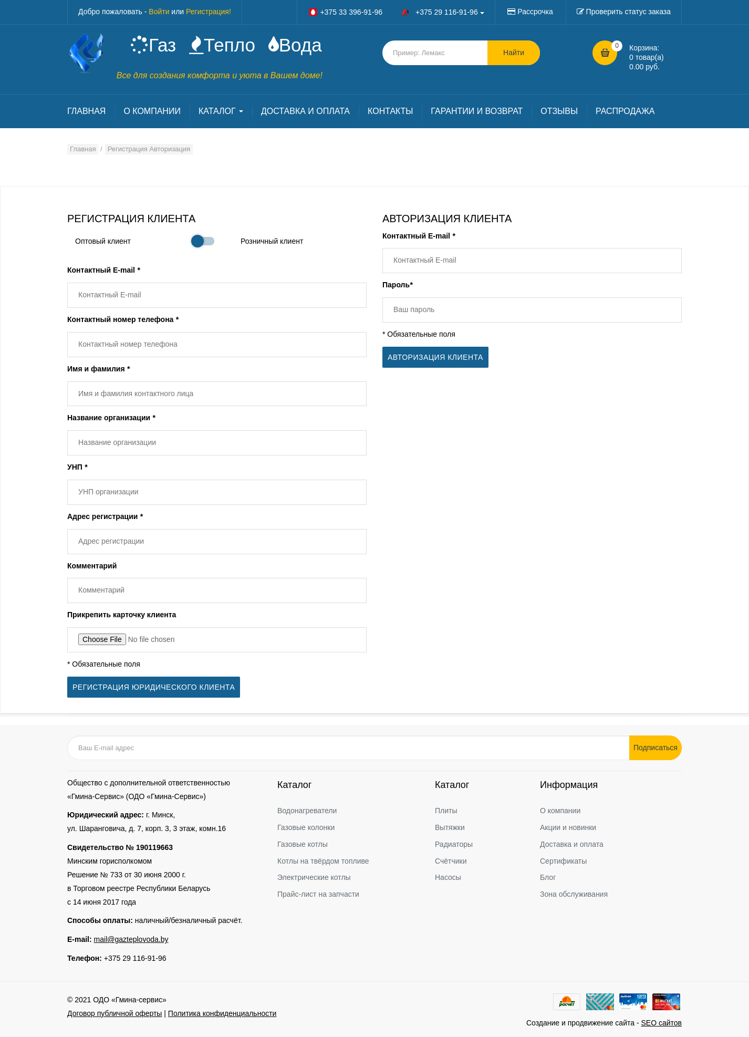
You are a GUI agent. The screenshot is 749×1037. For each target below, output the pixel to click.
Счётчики (451, 861)
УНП (77, 467)
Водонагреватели (307, 810)
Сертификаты (563, 861)
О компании (560, 810)
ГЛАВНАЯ (86, 111)
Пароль (397, 285)
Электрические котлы (314, 877)
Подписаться (655, 747)
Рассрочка (535, 11)
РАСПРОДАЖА (625, 111)
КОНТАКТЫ (390, 111)
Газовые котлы (302, 844)
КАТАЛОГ (221, 111)
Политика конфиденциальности (222, 1013)
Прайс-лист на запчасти (318, 894)
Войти (159, 11)
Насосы (448, 877)
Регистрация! (208, 11)
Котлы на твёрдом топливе (323, 861)
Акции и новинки (568, 827)
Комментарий (92, 566)
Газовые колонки (306, 827)
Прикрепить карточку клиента (121, 614)
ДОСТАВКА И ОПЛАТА (305, 111)
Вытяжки (450, 827)
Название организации (111, 417)
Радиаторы (454, 844)
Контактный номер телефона (123, 319)
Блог (548, 877)
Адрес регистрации (105, 516)
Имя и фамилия (98, 369)
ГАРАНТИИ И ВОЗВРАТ (477, 111)
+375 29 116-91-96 (135, 958)
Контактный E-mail (103, 270)
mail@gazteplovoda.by (131, 939)
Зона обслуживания (574, 894)
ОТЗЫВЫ (559, 111)
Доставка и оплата (572, 844)
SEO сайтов (661, 1023)
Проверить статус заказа (628, 11)
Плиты (446, 810)
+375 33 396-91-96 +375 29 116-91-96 (396, 12)
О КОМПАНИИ (152, 111)
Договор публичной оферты (114, 1013)
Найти (513, 52)
